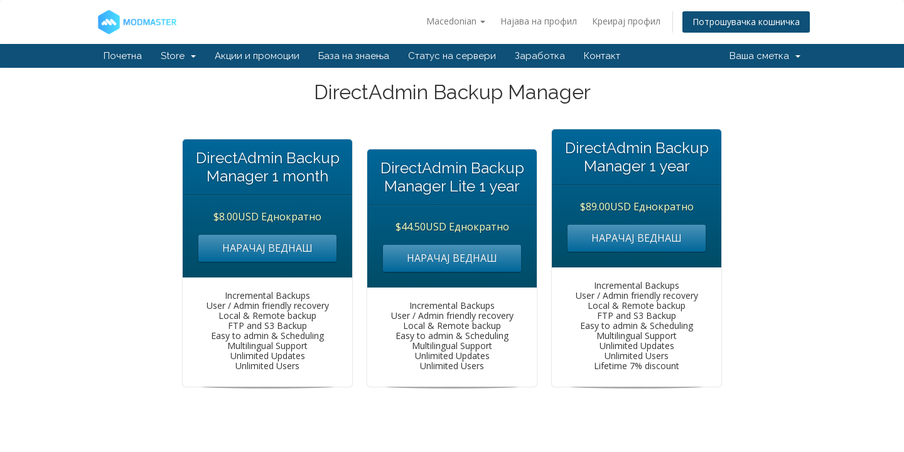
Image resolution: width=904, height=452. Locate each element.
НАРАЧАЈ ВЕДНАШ (267, 248)
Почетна (123, 56)
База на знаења (353, 56)
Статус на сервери (452, 56)
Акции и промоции (257, 56)
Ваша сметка (764, 56)
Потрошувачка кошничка (746, 22)
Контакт (602, 56)
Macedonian (455, 21)
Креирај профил (626, 21)
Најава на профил (538, 21)
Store (178, 56)
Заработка (540, 56)
